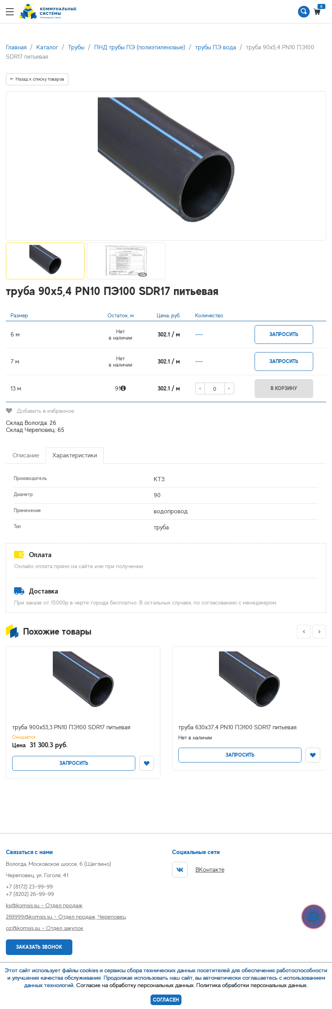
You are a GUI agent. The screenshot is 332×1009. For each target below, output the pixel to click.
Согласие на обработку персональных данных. (135, 985)
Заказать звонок (39, 947)
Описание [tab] (26, 455)
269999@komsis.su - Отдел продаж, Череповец (66, 916)
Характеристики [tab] (74, 455)
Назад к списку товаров (37, 79)
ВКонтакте (198, 870)
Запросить (283, 334)
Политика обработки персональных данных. (252, 985)
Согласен (166, 1000)
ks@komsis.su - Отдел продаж (44, 905)
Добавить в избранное (40, 410)
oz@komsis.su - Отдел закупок (44, 927)
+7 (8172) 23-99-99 (29, 886)
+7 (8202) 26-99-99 (30, 893)
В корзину (284, 388)
